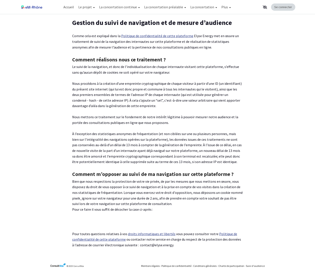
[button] (265, 7)
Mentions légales (150, 266)
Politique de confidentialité (176, 266)
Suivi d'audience (255, 266)
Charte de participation (231, 266)
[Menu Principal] (161, 7)
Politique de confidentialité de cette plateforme (157, 36)
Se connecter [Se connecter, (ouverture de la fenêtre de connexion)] (283, 7)
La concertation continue (119, 7)
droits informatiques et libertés (151, 234)
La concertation (203, 7)
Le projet (86, 7)
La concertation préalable (165, 7)
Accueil (68, 7)
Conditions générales (205, 266)
